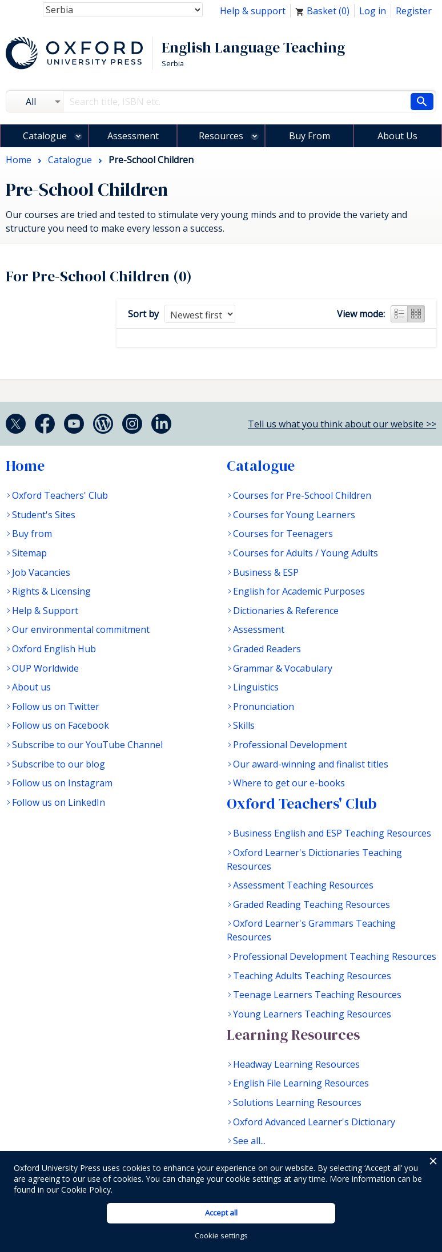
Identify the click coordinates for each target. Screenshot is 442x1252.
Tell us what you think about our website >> (342, 424)
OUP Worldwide (45, 668)
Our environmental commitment (81, 629)
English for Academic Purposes (299, 591)
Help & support (253, 11)
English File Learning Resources (301, 1083)
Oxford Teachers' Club (60, 495)
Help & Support (45, 610)
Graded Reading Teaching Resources (311, 904)
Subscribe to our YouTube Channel (87, 744)
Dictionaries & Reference (286, 610)
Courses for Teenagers (283, 533)
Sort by (143, 314)
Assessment (133, 136)
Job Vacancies (41, 572)
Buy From (309, 136)
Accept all (221, 1212)
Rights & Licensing (51, 591)
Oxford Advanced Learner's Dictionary (314, 1122)
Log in (372, 11)
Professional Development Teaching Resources (334, 956)
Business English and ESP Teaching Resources (332, 833)
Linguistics (256, 687)
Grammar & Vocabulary (282, 668)
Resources (221, 136)
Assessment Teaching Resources (303, 885)
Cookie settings (221, 1235)
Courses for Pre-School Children (302, 495)
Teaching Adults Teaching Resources (312, 976)
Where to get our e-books (289, 783)
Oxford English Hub (54, 649)
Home (25, 465)
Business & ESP (266, 572)
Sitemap (29, 553)
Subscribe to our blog (58, 764)
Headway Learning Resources (296, 1064)
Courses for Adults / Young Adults (305, 553)
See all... (249, 1140)
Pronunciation (263, 706)
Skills (244, 725)
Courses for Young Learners (294, 514)
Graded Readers (267, 649)
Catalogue (45, 136)
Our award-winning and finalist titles (310, 764)
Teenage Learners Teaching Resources (317, 994)
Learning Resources (293, 1034)
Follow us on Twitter (55, 706)
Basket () (322, 11)
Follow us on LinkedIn (58, 802)
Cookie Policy (86, 1189)
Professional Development (290, 744)
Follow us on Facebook (60, 725)
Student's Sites (43, 514)
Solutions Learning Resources (297, 1102)
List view (399, 313)
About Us (397, 136)
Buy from (32, 533)
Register (414, 11)
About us (31, 687)
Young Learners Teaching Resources (312, 1014)
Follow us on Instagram (62, 783)
